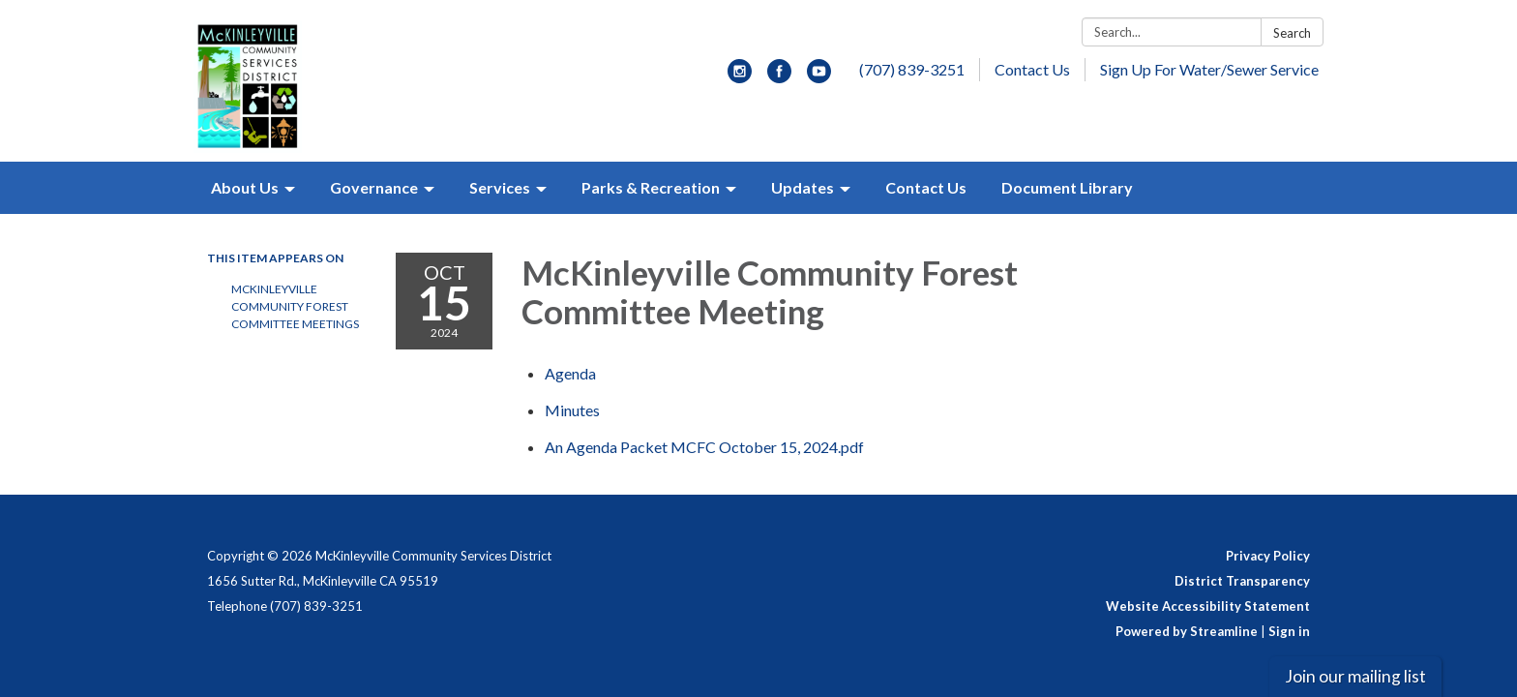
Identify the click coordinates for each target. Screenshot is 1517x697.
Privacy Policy (1268, 555)
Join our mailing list (1355, 676)
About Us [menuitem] (245, 187)
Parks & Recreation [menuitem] (650, 187)
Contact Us (1032, 69)
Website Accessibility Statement (1208, 606)
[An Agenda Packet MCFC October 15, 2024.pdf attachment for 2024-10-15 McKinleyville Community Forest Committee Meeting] (704, 447)
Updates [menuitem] (802, 187)
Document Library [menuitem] (1067, 187)
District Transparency (1242, 581)
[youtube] (819, 77)
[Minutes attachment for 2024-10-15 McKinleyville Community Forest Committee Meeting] (572, 410)
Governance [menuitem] (374, 187)
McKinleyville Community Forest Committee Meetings (295, 306)
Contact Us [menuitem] (926, 187)
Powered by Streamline (1186, 631)
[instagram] (740, 77)
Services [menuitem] (499, 187)
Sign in (1289, 631)
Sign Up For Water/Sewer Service (1209, 69)
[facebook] (779, 77)
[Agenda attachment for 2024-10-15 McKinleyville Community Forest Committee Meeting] (570, 373)
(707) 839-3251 (912, 69)
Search (1292, 33)
